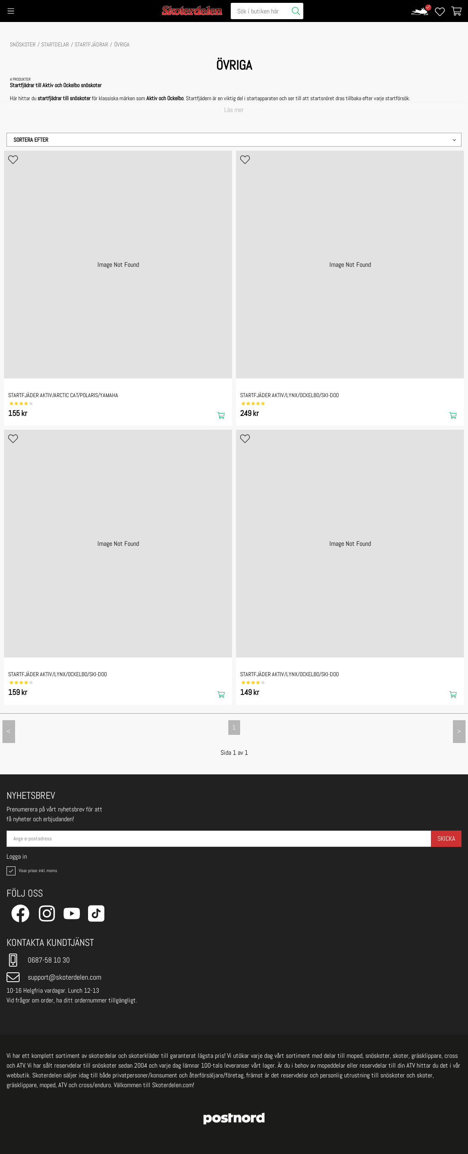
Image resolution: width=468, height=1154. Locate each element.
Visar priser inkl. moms (31, 870)
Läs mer (234, 110)
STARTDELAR (55, 44)
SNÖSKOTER (22, 44)
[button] (234, 140)
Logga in (17, 856)
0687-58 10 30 (38, 960)
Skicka (446, 838)
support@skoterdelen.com (54, 977)
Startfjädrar (91, 44)
